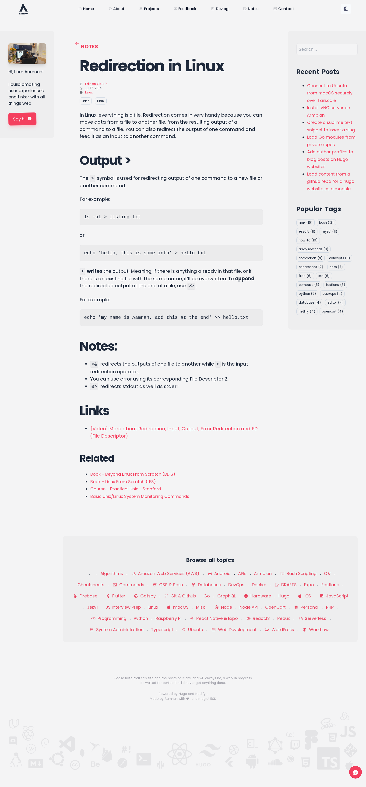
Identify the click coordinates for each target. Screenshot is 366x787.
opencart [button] (332, 311)
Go (207, 596)
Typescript (162, 629)
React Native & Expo (214, 618)
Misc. (201, 607)
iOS (304, 596)
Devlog (220, 9)
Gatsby (145, 596)
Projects (149, 9)
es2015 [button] (307, 231)
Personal (306, 607)
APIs (242, 573)
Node (223, 607)
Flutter (115, 596)
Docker (259, 585)
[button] (346, 9)
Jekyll (92, 607)
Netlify (201, 694)
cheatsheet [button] (311, 267)
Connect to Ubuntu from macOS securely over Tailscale (329, 93)
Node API (248, 607)
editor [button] (335, 302)
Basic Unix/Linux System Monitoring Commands (139, 496)
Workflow (316, 629)
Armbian (263, 573)
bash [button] (326, 222)
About (117, 9)
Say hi (22, 119)
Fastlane (330, 585)
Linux (88, 92)
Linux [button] (100, 101)
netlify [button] (307, 311)
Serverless (313, 618)
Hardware (257, 596)
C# (327, 573)
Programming (109, 618)
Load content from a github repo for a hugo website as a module (330, 181)
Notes (251, 9)
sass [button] (336, 267)
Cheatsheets (90, 585)
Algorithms (111, 573)
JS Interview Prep (123, 607)
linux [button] (305, 222)
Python (141, 618)
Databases (206, 585)
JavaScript (334, 596)
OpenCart (275, 607)
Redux (283, 618)
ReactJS (258, 618)
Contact (283, 9)
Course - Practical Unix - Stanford (125, 489)
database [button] (310, 302)
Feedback (185, 9)
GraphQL (226, 596)
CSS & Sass (168, 585)
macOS (178, 607)
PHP (330, 607)
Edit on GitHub (96, 84)
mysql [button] (329, 231)
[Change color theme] (346, 9)
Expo (309, 585)
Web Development (234, 629)
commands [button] (310, 258)
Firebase (85, 596)
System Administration (117, 629)
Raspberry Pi (168, 618)
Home (86, 9)
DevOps (236, 585)
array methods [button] (313, 249)
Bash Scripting (298, 573)
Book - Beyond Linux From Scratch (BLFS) (132, 474)
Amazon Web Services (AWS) (166, 573)
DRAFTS (286, 585)
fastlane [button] (335, 285)
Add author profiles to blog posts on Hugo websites (330, 159)
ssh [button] (324, 276)
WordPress (279, 629)
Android (219, 573)
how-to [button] (308, 240)
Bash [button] (85, 101)
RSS (213, 699)
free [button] (305, 276)
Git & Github (180, 596)
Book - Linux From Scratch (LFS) (123, 482)
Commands (128, 585)
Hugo (283, 596)
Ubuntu (192, 629)
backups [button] (332, 293)
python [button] (307, 293)
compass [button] (309, 285)
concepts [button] (339, 258)
